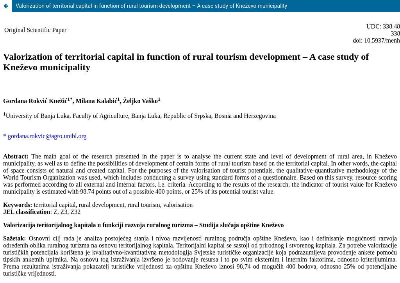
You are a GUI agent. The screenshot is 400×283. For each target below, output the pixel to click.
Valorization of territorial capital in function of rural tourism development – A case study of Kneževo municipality (151, 6)
